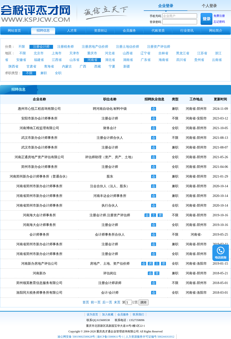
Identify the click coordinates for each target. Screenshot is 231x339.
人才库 (72, 30)
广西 (83, 66)
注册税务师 (65, 46)
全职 (58, 73)
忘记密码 (219, 21)
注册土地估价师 (127, 46)
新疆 (126, 66)
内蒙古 (67, 66)
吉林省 (163, 53)
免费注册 (219, 15)
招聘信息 (43, 30)
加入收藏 (107, 314)
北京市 (39, 53)
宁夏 (112, 66)
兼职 (43, 73)
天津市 (74, 53)
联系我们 (138, 314)
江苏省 (202, 53)
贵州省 (199, 60)
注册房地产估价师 (95, 46)
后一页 (107, 302)
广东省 (146, 60)
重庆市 (92, 53)
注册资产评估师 (158, 46)
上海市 (57, 53)
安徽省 (21, 60)
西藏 (97, 66)
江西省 (57, 60)
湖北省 (110, 60)
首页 (85, 302)
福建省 (39, 60)
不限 (21, 46)
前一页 (96, 302)
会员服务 (129, 30)
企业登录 (165, 6)
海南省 (164, 60)
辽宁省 (145, 53)
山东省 (74, 60)
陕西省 (13, 66)
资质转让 (100, 30)
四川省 (181, 60)
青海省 (49, 66)
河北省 (110, 53)
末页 (117, 302)
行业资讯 (187, 30)
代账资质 (158, 30)
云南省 (217, 60)
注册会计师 (41, 46)
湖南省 (128, 60)
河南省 (92, 60)
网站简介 (215, 30)
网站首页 (14, 30)
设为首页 (92, 314)
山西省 (128, 53)
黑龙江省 (182, 53)
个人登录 (209, 6)
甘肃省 (31, 66)
